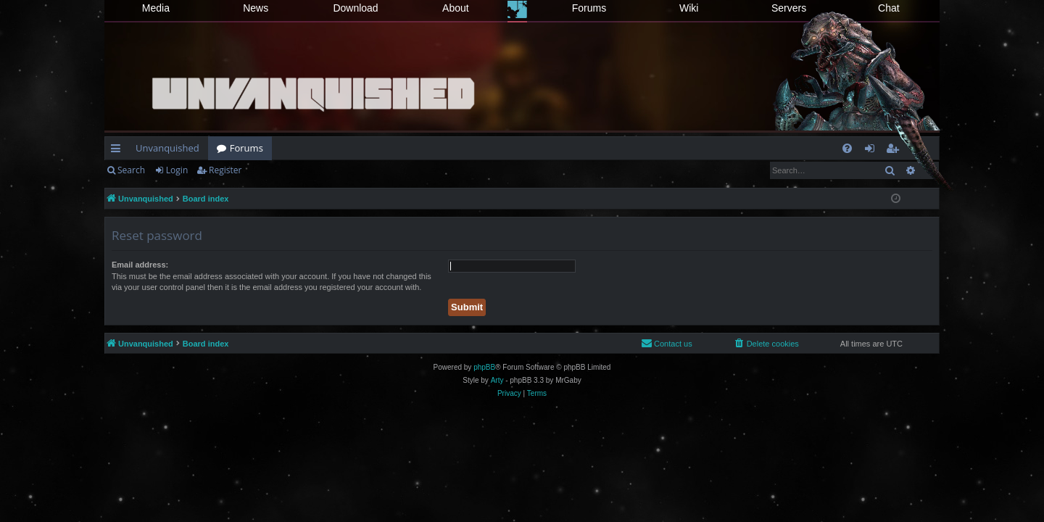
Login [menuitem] (872, 150)
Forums (589, 8)
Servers (788, 8)
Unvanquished (167, 147)
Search (131, 170)
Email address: (140, 264)
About (455, 8)
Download (355, 8)
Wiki (688, 8)
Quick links (118, 150)
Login (177, 170)
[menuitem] (847, 148)
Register (225, 170)
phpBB (484, 367)
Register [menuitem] (895, 150)
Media (156, 8)
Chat (889, 8)
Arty (497, 380)
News (255, 8)
